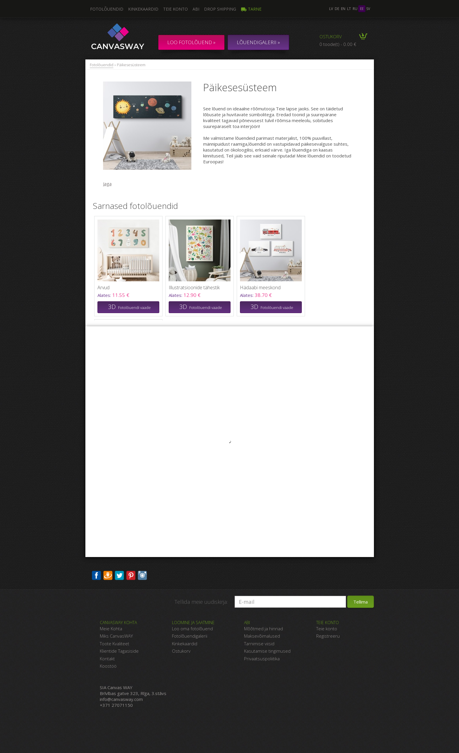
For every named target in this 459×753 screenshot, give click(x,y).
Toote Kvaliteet (114, 643)
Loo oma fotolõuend (192, 628)
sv (368, 8)
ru (355, 8)
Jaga (107, 184)
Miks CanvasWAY (116, 636)
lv (331, 8)
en (343, 8)
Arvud (103, 287)
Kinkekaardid (143, 9)
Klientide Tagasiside (119, 651)
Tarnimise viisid (259, 643)
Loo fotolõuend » (191, 42)
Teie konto (175, 9)
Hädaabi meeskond (260, 287)
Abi (196, 9)
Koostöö (108, 666)
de (337, 8)
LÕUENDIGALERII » (258, 42)
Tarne (251, 9)
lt (349, 8)
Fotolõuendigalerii (189, 636)
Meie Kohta (111, 628)
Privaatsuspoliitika (262, 658)
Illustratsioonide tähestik (194, 287)
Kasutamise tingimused (267, 651)
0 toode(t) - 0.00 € (337, 44)
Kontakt (107, 658)
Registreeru (328, 636)
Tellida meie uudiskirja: (201, 601)
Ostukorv (330, 36)
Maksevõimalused (262, 636)
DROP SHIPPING (220, 9)
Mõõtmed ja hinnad (263, 628)
